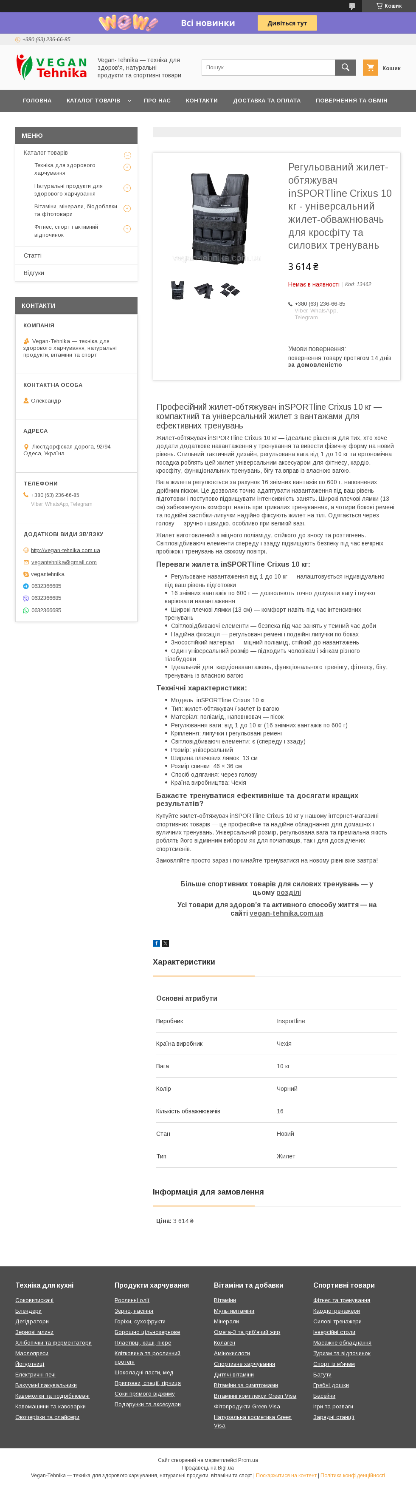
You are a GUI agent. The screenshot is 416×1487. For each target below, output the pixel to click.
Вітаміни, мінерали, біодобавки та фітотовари (75, 210)
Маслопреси (31, 1353)
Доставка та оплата (267, 100)
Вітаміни (225, 1300)
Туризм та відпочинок (342, 1353)
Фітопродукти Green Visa (247, 1406)
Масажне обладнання (342, 1342)
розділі (288, 892)
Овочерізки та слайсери (47, 1417)
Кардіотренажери (336, 1311)
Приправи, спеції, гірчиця (148, 1383)
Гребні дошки (331, 1385)
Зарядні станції (333, 1417)
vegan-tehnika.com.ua (286, 913)
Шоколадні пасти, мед (144, 1372)
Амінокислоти (232, 1353)
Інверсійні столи (334, 1332)
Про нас (157, 100)
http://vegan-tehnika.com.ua (65, 550)
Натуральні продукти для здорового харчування (68, 190)
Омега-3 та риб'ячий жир (247, 1332)
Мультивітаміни (234, 1311)
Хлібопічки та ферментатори (53, 1342)
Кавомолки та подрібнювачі (52, 1396)
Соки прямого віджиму (145, 1394)
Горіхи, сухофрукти (140, 1321)
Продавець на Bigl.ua (208, 1468)
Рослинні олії (132, 1300)
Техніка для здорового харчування (65, 169)
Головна (37, 100)
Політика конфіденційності (352, 1475)
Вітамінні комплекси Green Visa (255, 1396)
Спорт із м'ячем (334, 1364)
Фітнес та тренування (341, 1300)
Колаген (224, 1342)
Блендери (28, 1311)
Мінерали (226, 1321)
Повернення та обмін (352, 100)
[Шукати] (345, 68)
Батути (322, 1374)
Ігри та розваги (333, 1406)
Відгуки (34, 273)
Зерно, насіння (134, 1311)
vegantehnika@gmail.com (64, 562)
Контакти (202, 100)
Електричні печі (35, 1374)
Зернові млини (34, 1332)
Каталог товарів (93, 100)
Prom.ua (248, 1460)
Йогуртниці (29, 1364)
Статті (33, 255)
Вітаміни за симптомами (246, 1385)
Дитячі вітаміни (234, 1374)
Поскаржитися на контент (286, 1475)
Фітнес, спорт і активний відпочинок (66, 231)
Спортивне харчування (244, 1364)
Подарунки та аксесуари (148, 1404)
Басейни (324, 1396)
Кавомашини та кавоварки (50, 1406)
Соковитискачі (34, 1300)
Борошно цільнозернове (147, 1332)
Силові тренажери (337, 1321)
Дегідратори (32, 1321)
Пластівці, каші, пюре (143, 1342)
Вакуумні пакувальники (46, 1385)
